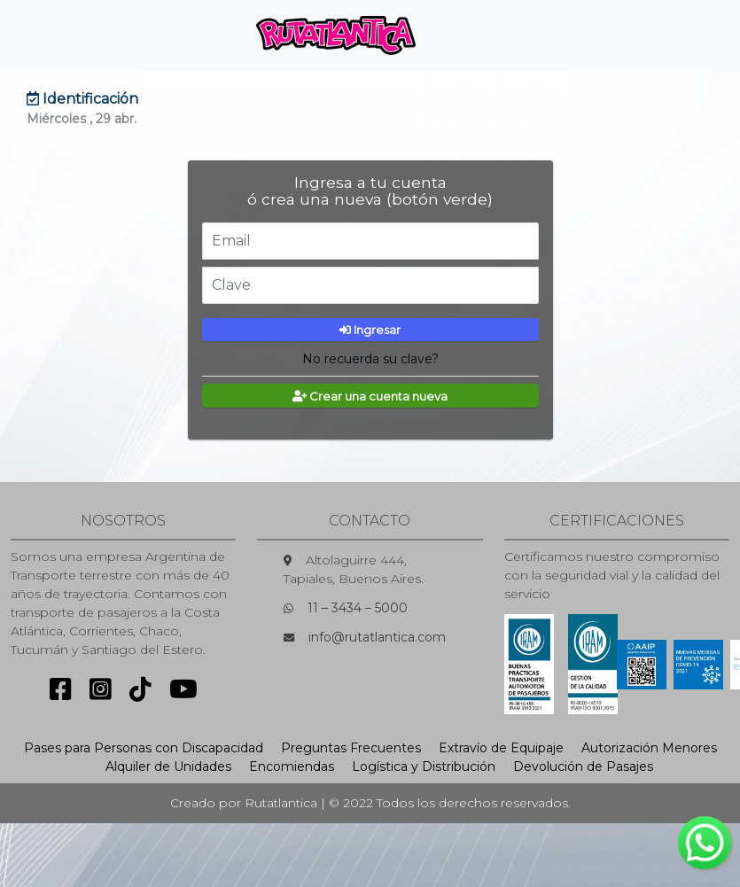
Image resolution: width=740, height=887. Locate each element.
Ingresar (370, 330)
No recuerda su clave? (370, 359)
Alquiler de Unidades (168, 766)
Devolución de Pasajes (583, 766)
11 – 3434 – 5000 (358, 608)
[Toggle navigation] (459, 35)
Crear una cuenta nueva (370, 396)
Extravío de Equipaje (501, 748)
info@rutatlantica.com (377, 637)
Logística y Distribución (423, 766)
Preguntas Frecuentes (351, 748)
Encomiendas (291, 766)
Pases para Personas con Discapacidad (143, 748)
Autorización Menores (649, 748)
